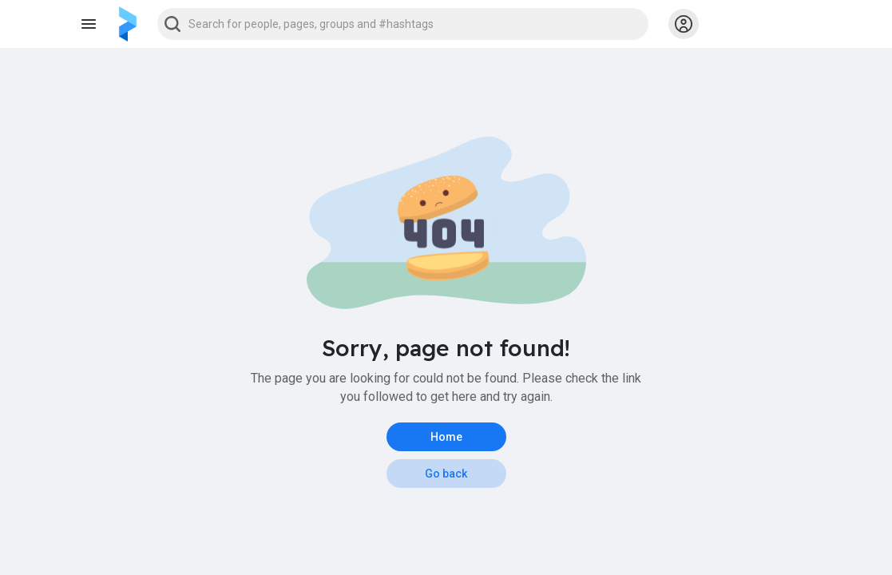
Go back (446, 473)
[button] (402, 24)
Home (446, 436)
